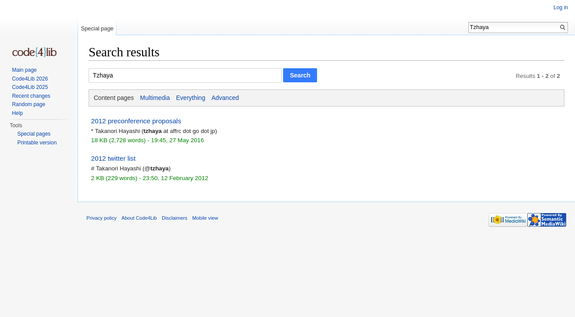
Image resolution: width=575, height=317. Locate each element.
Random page (28, 104)
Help (17, 113)
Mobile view (205, 218)
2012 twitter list (113, 158)
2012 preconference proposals (136, 121)
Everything (190, 97)
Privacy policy (101, 218)
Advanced (225, 97)
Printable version (36, 143)
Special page (97, 28)
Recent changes (31, 96)
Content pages (114, 97)
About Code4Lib (139, 218)
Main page (24, 70)
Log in (560, 7)
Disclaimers (174, 218)
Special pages (33, 134)
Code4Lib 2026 (30, 79)
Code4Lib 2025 (30, 87)
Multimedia (155, 97)
